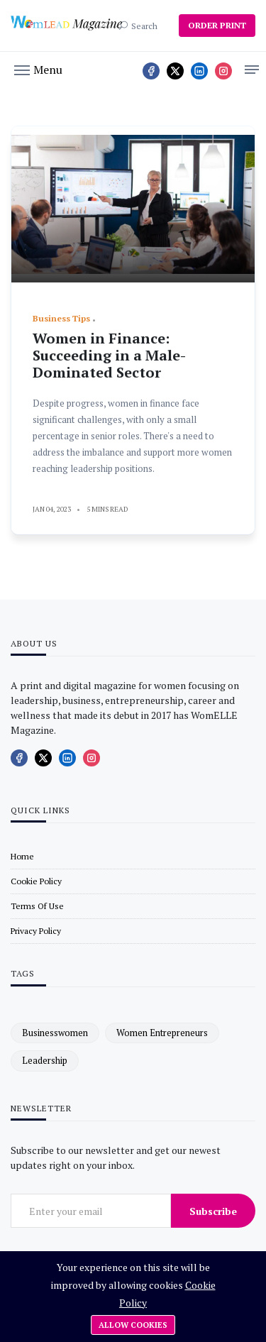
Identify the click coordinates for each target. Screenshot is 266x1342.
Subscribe (213, 1211)
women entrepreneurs (162, 1032)
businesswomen (55, 1032)
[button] (38, 68)
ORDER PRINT (217, 25)
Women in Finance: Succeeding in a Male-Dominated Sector (109, 355)
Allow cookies (133, 1325)
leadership (44, 1060)
